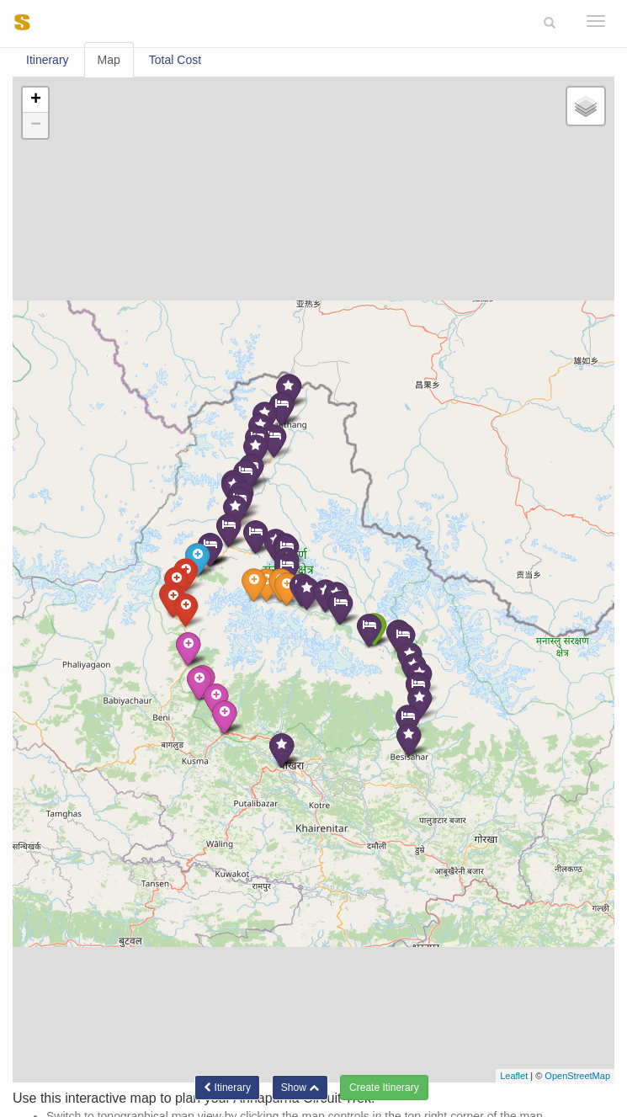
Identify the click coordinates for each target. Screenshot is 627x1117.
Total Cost (175, 59)
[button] (549, 23)
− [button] (35, 125)
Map (109, 59)
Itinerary (47, 59)
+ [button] (35, 100)
